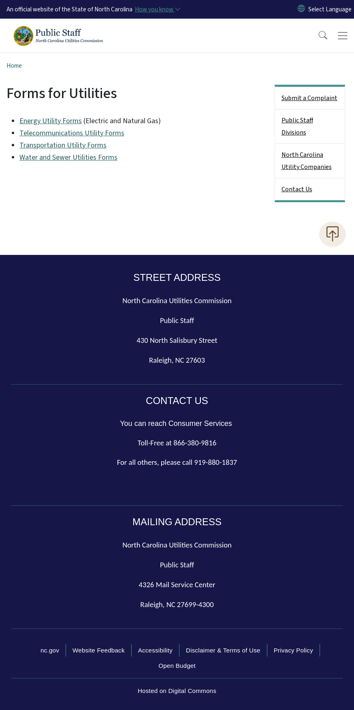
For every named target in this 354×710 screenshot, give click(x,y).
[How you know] (157, 9)
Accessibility (155, 650)
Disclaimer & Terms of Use (223, 650)
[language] (330, 9)
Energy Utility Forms (50, 121)
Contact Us (296, 189)
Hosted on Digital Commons (177, 690)
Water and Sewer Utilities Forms (68, 157)
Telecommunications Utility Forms (71, 133)
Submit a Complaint (309, 98)
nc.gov (50, 650)
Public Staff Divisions (297, 126)
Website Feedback (99, 650)
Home (14, 65)
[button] (317, 35)
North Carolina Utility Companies (306, 160)
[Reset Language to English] (301, 9)
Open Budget (177, 665)
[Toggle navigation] (342, 35)
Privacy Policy (293, 650)
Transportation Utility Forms (63, 145)
